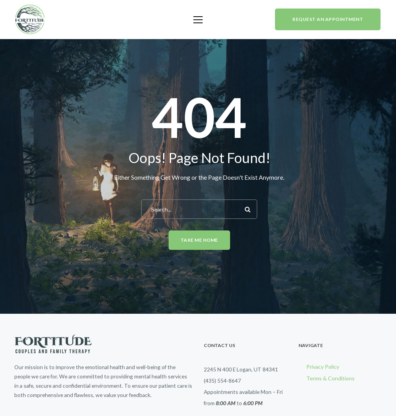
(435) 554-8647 (222, 380)
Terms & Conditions (330, 378)
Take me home (199, 240)
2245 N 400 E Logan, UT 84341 (241, 369)
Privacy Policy (322, 366)
